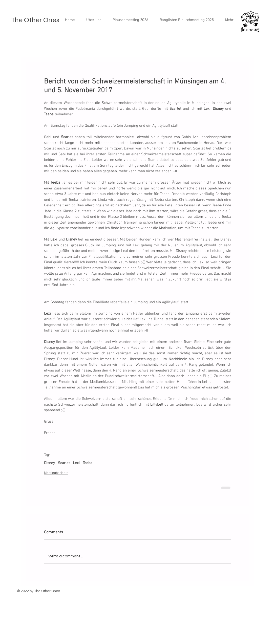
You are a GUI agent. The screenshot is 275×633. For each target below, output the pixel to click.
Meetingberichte (56, 473)
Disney (49, 463)
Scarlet (64, 463)
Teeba (87, 463)
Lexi (76, 463)
